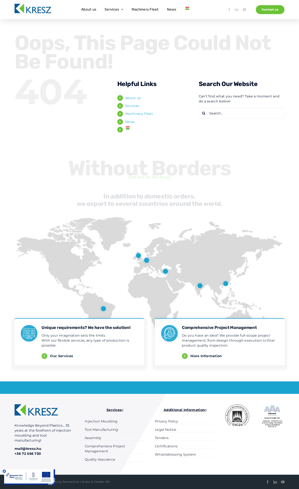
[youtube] (244, 9)
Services (132, 106)
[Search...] (241, 113)
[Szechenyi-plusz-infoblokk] (29, 471)
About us (133, 98)
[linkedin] (236, 9)
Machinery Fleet (139, 114)
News (130, 122)
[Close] (4, 471)
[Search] (204, 113)
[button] (103, 308)
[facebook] (229, 9)
